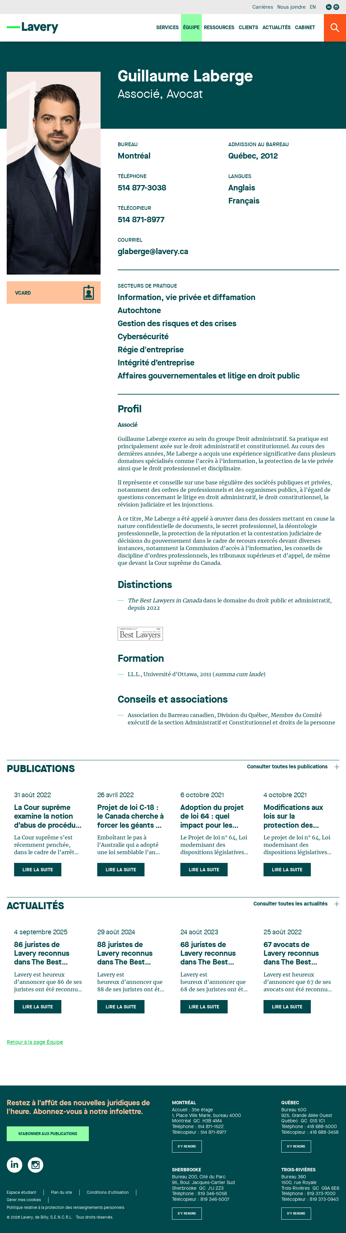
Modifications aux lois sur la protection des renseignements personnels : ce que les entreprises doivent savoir (296, 818)
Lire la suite (38, 871)
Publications (41, 769)
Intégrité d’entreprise (156, 363)
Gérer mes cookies (24, 1200)
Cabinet (305, 28)
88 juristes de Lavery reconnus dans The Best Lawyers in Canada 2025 (129, 957)
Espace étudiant (21, 1193)
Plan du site (61, 1193)
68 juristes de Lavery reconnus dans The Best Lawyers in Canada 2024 (212, 957)
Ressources (219, 28)
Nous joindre (291, 7)
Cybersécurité (143, 337)
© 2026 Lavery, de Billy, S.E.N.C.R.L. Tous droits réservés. (60, 1218)
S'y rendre (187, 1146)
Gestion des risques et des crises (177, 324)
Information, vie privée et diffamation (186, 298)
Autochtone (139, 311)
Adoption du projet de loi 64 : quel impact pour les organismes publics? (212, 818)
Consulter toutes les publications (293, 767)
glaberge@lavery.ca (153, 252)
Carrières (262, 7)
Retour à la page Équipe (35, 1046)
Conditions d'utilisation (108, 1193)
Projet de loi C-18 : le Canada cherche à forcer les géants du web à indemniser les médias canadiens (131, 818)
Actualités (277, 28)
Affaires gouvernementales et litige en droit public (209, 376)
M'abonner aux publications (47, 1134)
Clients (248, 28)
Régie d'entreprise (151, 350)
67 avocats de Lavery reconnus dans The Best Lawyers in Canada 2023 (295, 957)
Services (167, 28)
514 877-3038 (142, 188)
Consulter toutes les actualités (296, 905)
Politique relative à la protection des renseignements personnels (65, 1208)
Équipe (191, 28)
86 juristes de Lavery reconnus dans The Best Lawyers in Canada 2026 (46, 957)
